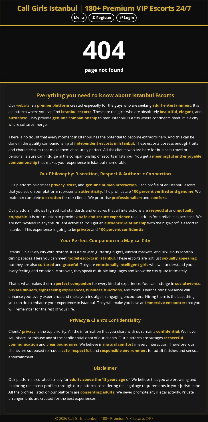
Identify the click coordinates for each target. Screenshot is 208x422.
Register (101, 17)
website (23, 105)
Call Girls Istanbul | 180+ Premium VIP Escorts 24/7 (104, 8)
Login (126, 17)
